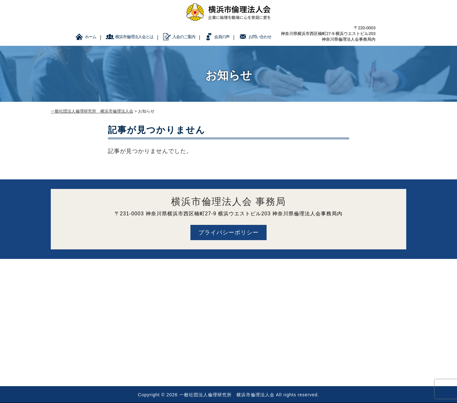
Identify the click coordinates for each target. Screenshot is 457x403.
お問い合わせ (259, 36)
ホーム (90, 36)
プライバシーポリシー (228, 232)
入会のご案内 (183, 36)
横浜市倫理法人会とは (134, 36)
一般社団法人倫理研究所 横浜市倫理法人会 (227, 394)
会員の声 (221, 36)
